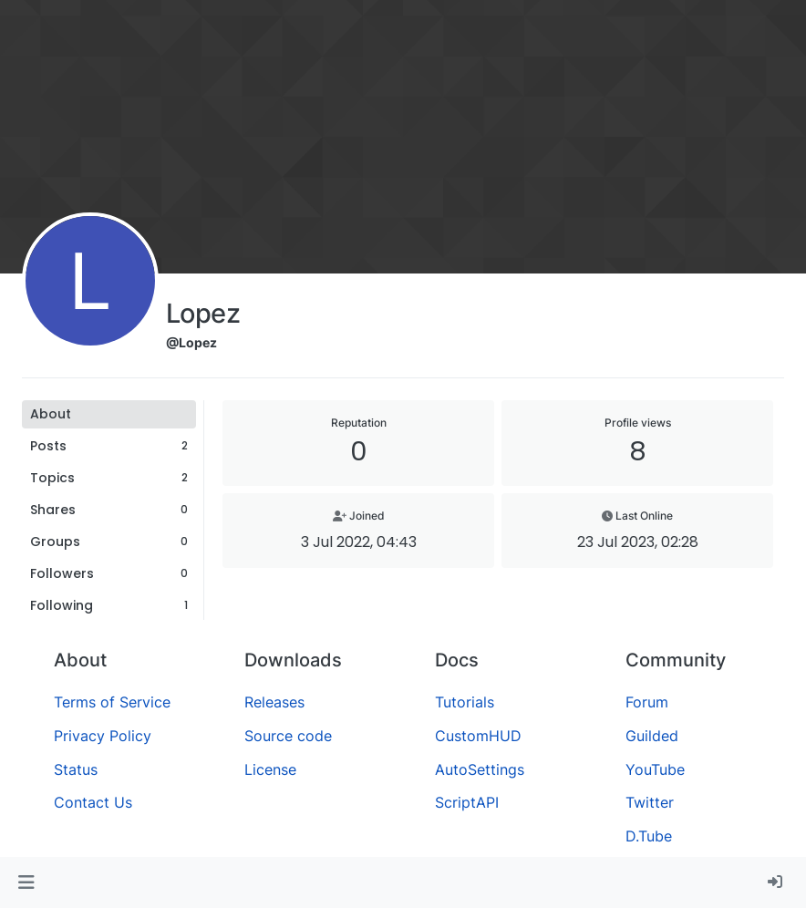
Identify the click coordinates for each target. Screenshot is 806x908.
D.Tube (648, 836)
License (270, 769)
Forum (646, 702)
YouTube (655, 769)
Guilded (651, 736)
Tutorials (464, 702)
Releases (274, 702)
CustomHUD (478, 736)
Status (76, 769)
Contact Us (93, 802)
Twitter (649, 802)
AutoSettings (479, 769)
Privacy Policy (102, 736)
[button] (26, 882)
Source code (288, 736)
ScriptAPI (467, 802)
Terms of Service (112, 702)
